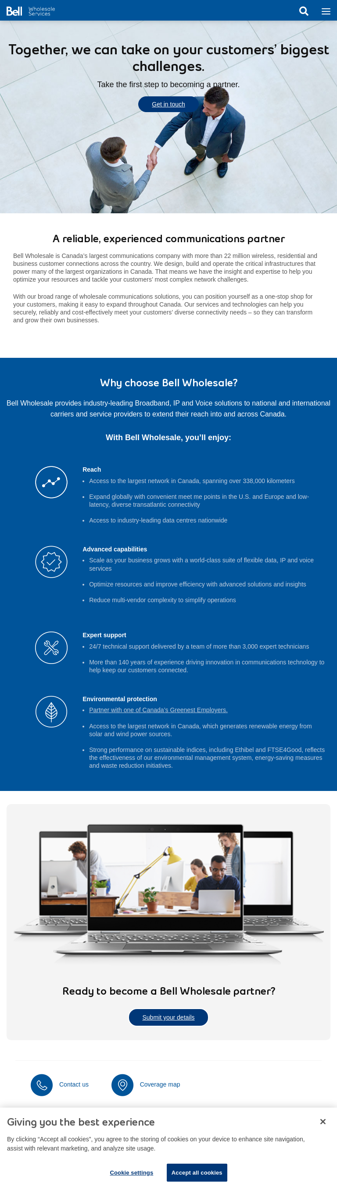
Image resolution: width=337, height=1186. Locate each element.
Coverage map (160, 1084)
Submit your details (168, 1017)
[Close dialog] (323, 1127)
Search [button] (303, 11)
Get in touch (168, 104)
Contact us (74, 1084)
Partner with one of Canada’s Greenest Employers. (158, 709)
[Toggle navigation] (326, 10)
